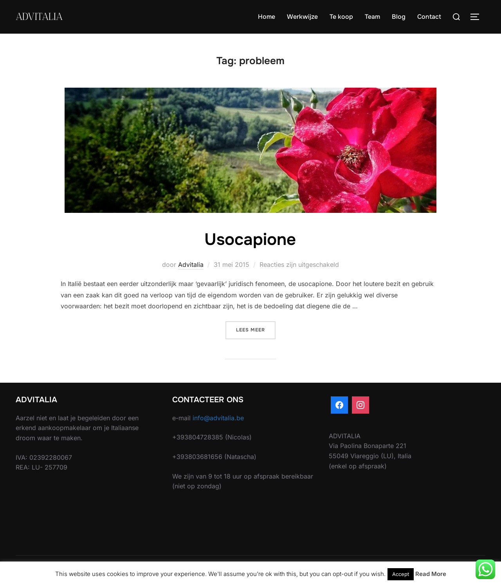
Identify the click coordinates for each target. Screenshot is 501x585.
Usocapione (250, 239)
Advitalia (191, 264)
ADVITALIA (39, 17)
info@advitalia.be (218, 418)
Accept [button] (400, 574)
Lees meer (256, 329)
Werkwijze (302, 17)
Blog (398, 17)
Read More (430, 574)
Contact (429, 17)
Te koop (341, 17)
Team (372, 17)
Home (266, 17)
